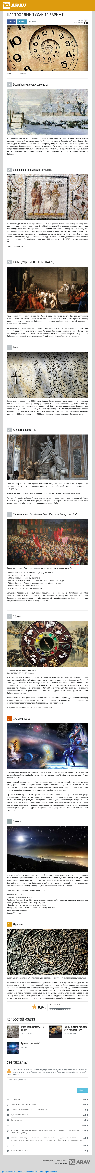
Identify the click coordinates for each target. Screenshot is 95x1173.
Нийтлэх (82, 1090)
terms (54, 1172)
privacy (49, 1172)
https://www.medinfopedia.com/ (12, 1172)
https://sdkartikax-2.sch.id (36, 1172)
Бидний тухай (47, 1161)
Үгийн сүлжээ (61, 1161)
